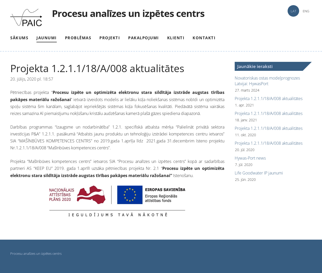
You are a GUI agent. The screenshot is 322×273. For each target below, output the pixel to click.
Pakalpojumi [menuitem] (143, 37)
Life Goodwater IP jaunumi (259, 173)
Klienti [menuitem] (176, 37)
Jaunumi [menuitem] (46, 37)
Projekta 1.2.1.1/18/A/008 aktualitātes (268, 98)
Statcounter (10, 270)
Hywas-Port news (250, 158)
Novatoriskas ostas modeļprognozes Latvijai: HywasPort (267, 80)
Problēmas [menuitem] (78, 37)
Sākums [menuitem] (19, 37)
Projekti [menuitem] (109, 37)
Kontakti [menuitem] (204, 37)
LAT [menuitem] (293, 11)
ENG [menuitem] (306, 11)
